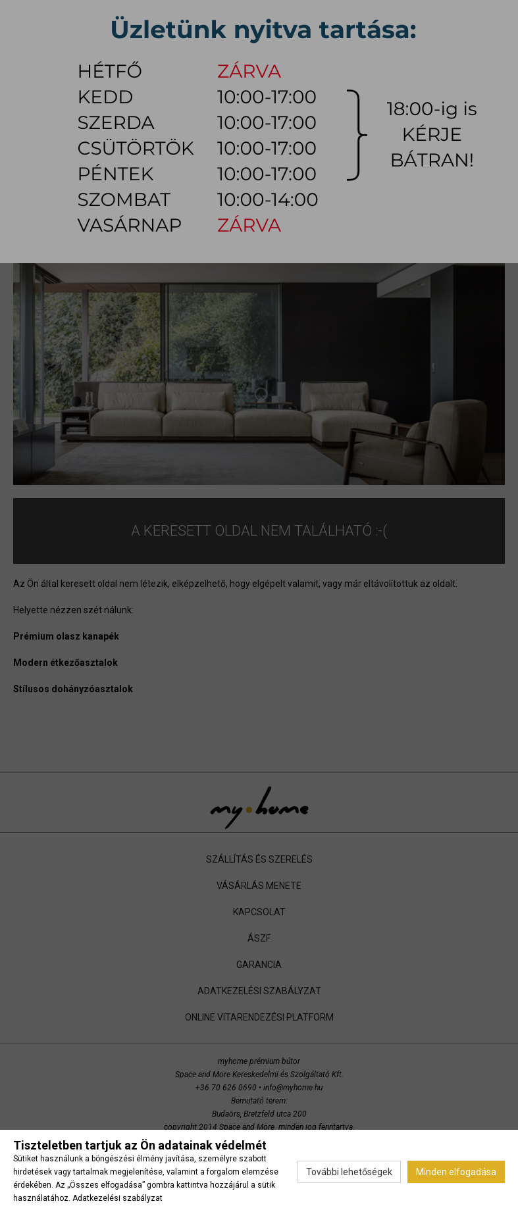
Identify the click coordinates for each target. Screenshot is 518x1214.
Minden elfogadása (456, 1172)
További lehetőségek (349, 1172)
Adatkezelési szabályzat (117, 1198)
